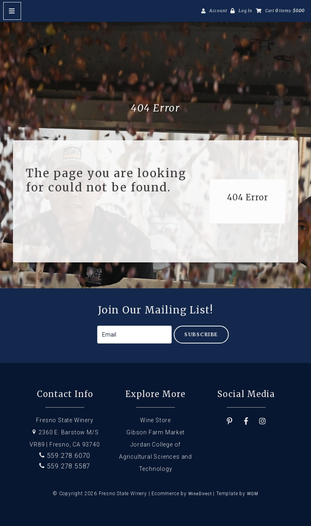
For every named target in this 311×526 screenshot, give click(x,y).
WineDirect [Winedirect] (200, 494)
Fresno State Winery (64, 420)
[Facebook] (246, 421)
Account (218, 10)
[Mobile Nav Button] (12, 11)
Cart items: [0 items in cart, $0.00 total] (285, 10)
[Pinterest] (229, 421)
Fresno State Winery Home (155, 69)
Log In (245, 10)
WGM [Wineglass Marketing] (252, 494)
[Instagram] (263, 421)
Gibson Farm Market (155, 432)
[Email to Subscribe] (134, 335)
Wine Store (155, 420)
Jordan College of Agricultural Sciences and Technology (155, 456)
